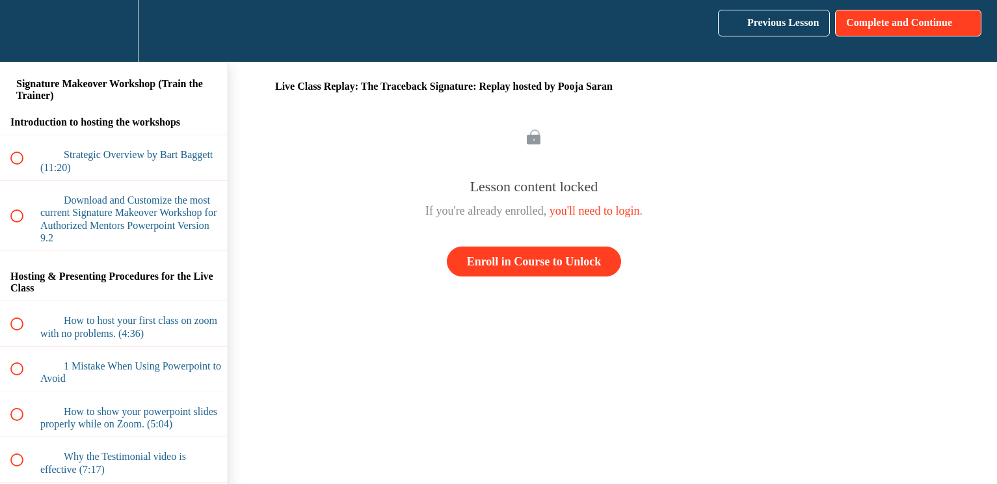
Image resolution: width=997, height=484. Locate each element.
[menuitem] (114, 31)
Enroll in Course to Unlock (534, 261)
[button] (24, 31)
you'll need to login (595, 210)
